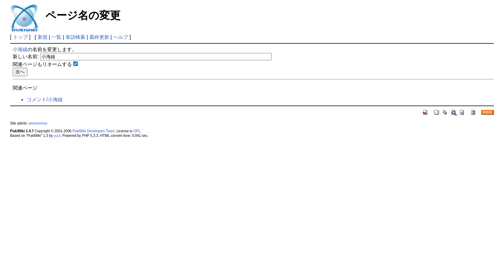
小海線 (20, 49)
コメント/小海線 (45, 99)
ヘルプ (120, 37)
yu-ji (57, 136)
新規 (43, 37)
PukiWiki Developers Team (94, 131)
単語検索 (75, 37)
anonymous (38, 123)
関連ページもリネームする (42, 64)
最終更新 (99, 37)
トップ (20, 37)
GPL (137, 131)
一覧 (56, 37)
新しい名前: (26, 56)
